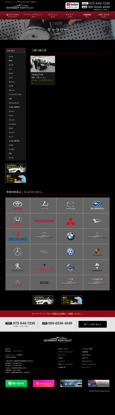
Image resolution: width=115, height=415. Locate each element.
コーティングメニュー (65, 352)
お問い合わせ (86, 355)
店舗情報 (85, 352)
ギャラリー (62, 361)
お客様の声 (62, 367)
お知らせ (85, 358)
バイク (44, 233)
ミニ (97, 233)
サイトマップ (86, 367)
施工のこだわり (63, 349)
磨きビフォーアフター (65, 364)
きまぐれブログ (87, 361)
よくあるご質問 (87, 349)
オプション (62, 355)
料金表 (60, 358)
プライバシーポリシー (89, 364)
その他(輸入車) (97, 279)
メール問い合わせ (92, 324)
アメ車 (70, 279)
